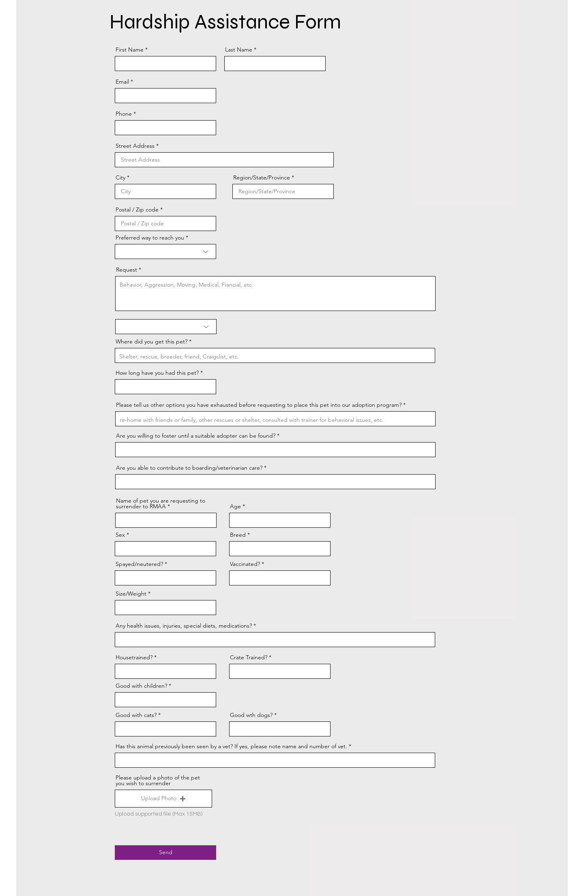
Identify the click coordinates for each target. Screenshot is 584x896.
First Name (130, 49)
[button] (163, 798)
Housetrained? (134, 657)
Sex (120, 535)
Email (122, 81)
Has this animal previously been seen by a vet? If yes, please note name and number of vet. (231, 746)
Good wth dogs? (251, 715)
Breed (238, 535)
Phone (124, 114)
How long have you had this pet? (157, 373)
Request (126, 269)
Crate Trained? (248, 657)
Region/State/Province (261, 177)
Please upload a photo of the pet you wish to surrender (158, 780)
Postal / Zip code (137, 209)
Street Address (135, 146)
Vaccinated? (246, 564)
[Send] (165, 852)
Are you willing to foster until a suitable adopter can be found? (195, 435)
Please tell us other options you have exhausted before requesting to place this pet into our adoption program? (259, 405)
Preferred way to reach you (150, 237)
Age (235, 506)
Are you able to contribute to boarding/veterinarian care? (189, 468)
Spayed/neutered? (139, 564)
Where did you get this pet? (151, 341)
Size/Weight (131, 593)
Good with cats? (136, 715)
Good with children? (141, 686)
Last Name (238, 49)
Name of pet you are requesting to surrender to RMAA (160, 503)
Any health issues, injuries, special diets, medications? (184, 625)
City (120, 177)
